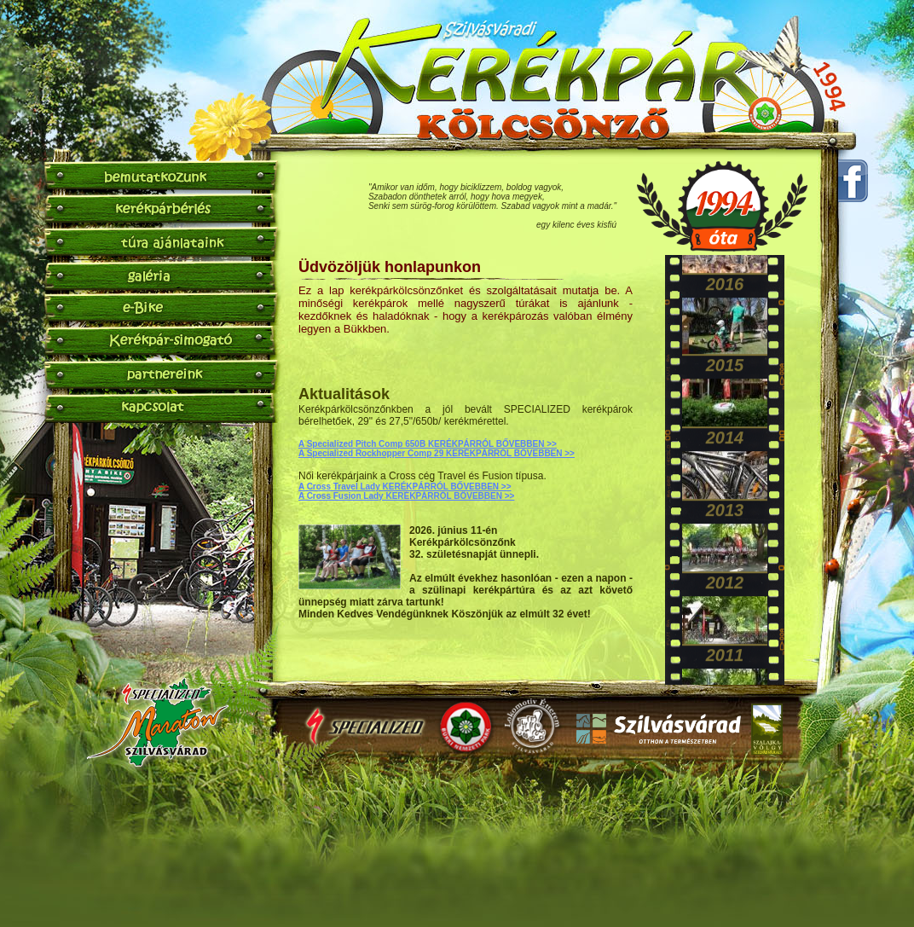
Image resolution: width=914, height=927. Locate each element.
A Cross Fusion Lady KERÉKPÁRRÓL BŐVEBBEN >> (406, 496)
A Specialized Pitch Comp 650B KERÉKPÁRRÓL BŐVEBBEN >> (427, 444)
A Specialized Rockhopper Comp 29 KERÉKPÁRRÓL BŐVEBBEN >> (436, 453)
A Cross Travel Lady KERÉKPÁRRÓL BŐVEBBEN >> (405, 486)
